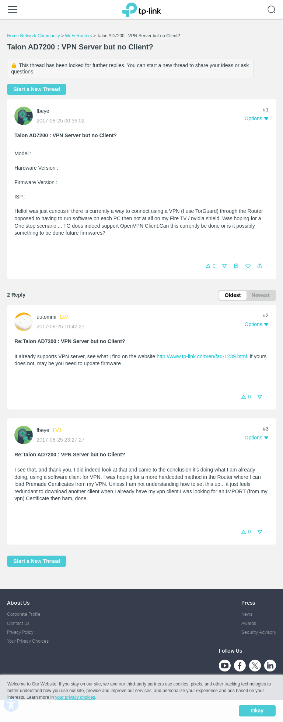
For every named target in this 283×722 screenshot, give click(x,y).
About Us (18, 603)
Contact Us (18, 623)
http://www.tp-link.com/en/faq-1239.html (202, 357)
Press (248, 603)
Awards (248, 623)
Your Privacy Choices (28, 641)
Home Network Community (33, 35)
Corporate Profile (24, 614)
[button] (260, 266)
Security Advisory (258, 632)
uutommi (46, 317)
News (246, 614)
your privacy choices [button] (75, 697)
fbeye (42, 111)
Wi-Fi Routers (79, 35)
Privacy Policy (20, 632)
